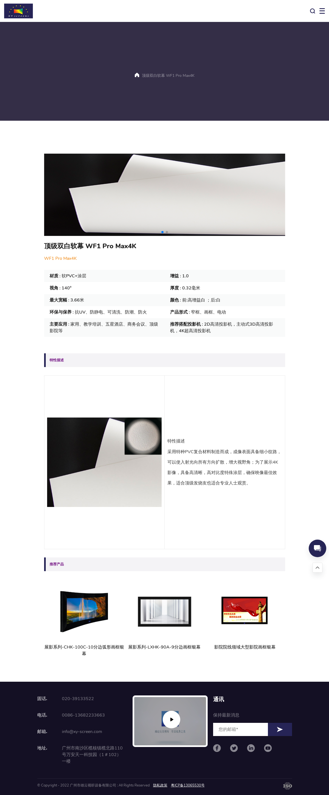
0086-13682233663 (83, 715)
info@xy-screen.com (82, 732)
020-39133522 (78, 699)
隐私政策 (160, 785)
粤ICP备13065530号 (188, 785)
